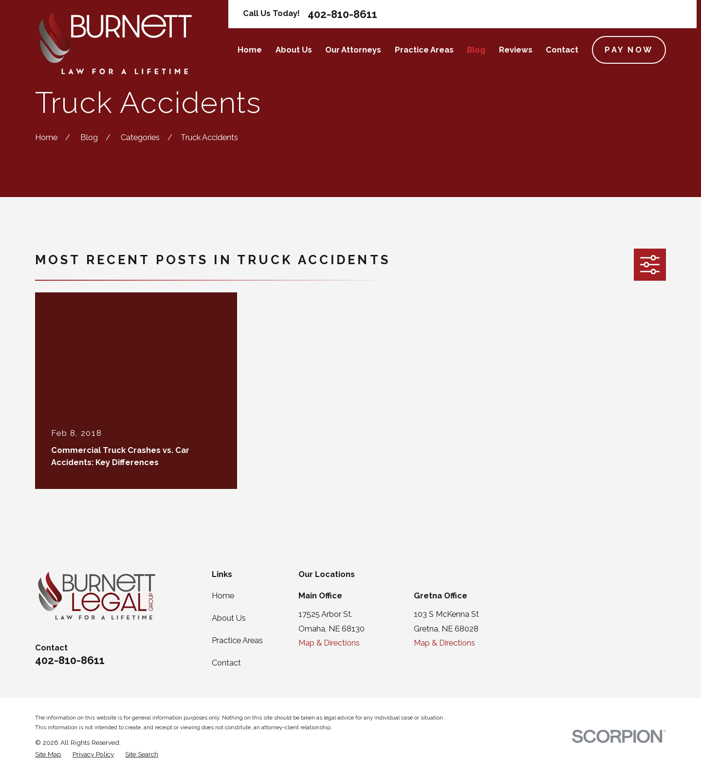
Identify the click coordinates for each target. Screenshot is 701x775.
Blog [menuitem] (476, 49)
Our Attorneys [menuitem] (353, 49)
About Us (229, 618)
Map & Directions (329, 643)
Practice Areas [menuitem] (424, 49)
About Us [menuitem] (294, 49)
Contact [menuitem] (562, 49)
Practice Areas (237, 640)
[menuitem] (48, 754)
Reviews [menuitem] (516, 49)
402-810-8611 (342, 14)
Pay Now (629, 49)
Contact (226, 662)
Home (223, 595)
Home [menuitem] (250, 49)
